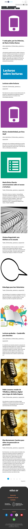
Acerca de (13, 495)
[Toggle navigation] (1, 0)
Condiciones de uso (13, 497)
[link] (25, 2)
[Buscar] (22, 2)
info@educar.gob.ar (17, 526)
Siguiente (23, 481)
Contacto (12, 499)
